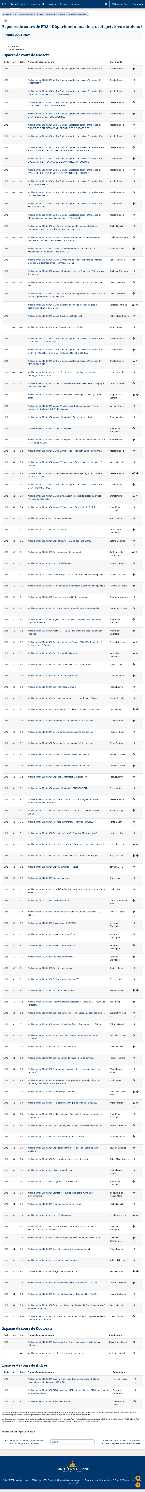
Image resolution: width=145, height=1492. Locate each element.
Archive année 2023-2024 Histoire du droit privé (50, 1172)
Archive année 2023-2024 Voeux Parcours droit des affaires (56, 328)
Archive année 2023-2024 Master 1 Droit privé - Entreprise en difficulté (61, 418)
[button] (106, 4)
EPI (4, 4)
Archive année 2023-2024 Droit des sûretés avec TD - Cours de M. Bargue (63, 857)
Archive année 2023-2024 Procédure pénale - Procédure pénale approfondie (64, 610)
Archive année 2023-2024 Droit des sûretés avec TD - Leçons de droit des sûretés (66, 1015)
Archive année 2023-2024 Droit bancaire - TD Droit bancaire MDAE (59, 542)
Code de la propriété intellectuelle (112, 1421)
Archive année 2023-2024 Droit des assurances (50, 970)
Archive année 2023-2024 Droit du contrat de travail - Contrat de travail (61, 1060)
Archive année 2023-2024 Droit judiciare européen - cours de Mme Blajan (62, 700)
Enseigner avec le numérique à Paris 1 (103, 1482)
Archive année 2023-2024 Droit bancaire (47, 531)
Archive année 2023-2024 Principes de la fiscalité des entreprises (58, 598)
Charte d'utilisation (56, 1482)
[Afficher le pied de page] (137, 1484)
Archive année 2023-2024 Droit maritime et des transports (55, 553)
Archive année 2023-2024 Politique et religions (50, 1404)
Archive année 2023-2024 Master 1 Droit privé (49, 430)
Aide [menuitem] (77, 4)
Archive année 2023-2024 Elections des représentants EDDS (56, 1356)
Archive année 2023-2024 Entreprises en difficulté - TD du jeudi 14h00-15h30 (64, 711)
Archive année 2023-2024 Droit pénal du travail (50, 565)
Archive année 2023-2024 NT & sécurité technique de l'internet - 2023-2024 (63, 1105)
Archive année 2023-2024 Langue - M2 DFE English (52, 1184)
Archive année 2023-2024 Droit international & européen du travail (59, 1251)
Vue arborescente (16, 50)
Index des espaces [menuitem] (29, 4)
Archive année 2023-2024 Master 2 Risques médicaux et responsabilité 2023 (64, 1240)
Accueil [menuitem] (14, 4)
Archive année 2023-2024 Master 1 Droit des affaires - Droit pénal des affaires (64, 1026)
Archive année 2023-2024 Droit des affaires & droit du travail (56, 1139)
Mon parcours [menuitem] (49, 4)
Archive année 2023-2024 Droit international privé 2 (52, 688)
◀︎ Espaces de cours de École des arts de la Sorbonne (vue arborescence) (24, 1444)
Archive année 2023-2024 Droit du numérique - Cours (53, 868)
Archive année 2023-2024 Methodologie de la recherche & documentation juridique (67, 576)
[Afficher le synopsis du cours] (135, 73)
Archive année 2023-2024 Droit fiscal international (51, 992)
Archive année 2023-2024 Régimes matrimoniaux (51, 958)
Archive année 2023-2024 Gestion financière (49, 880)
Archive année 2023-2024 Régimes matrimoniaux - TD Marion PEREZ (61, 823)
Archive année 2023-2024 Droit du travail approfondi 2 (53, 677)
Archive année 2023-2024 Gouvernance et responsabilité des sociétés (61, 722)
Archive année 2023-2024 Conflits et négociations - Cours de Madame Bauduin (65, 1127)
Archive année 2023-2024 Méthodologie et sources (52, 1094)
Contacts (39, 1482)
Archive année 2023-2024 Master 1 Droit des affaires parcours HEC (59, 756)
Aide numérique (73, 1482)
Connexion (138, 4)
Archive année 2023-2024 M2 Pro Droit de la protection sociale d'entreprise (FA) (65, 69)
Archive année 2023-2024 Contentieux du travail (50, 520)
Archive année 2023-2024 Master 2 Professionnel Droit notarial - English (62, 508)
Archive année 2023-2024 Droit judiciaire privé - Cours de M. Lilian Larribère (63, 835)
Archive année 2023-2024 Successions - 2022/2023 (52, 925)
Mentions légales (23, 1482)
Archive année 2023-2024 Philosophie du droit (49, 902)
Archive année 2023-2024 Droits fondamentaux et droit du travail (58, 1161)
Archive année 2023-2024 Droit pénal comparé (50, 1217)
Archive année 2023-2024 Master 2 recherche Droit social (55, 317)
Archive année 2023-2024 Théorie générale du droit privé (54, 1206)
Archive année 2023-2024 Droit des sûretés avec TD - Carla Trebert (59, 666)
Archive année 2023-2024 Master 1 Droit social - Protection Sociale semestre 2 (65, 452)
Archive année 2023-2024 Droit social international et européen (57, 778)
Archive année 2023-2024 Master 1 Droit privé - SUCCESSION (57, 790)
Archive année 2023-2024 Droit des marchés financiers (54, 655)
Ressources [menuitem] (65, 4)
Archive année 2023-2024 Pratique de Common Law (52, 1262)
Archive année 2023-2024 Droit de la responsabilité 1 (53, 1048)
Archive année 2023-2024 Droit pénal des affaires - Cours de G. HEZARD (62, 1285)
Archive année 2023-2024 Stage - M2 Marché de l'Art (53, 1274)
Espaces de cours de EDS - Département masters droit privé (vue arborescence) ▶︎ (121, 1444)
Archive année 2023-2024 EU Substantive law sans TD (54, 981)
